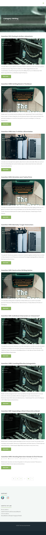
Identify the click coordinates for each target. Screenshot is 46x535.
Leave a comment (8, 61)
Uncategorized (7, 90)
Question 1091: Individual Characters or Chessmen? (20, 316)
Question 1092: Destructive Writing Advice (16, 270)
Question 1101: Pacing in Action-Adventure (17, 36)
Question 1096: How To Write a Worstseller (17, 132)
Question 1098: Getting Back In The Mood (16, 84)
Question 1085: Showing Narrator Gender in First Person (22, 457)
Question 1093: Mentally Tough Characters (17, 225)
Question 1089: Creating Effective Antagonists (18, 363)
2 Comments (35, 458)
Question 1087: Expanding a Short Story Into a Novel (20, 411)
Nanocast (6, 418)
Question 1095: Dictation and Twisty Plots (16, 177)
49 (28, 478)
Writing (5, 43)
